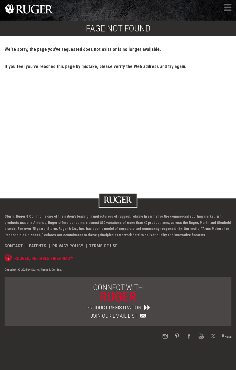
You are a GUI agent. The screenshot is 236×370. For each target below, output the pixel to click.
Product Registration (118, 307)
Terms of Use (103, 245)
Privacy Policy (67, 245)
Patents (37, 245)
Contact (14, 245)
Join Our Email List (118, 316)
